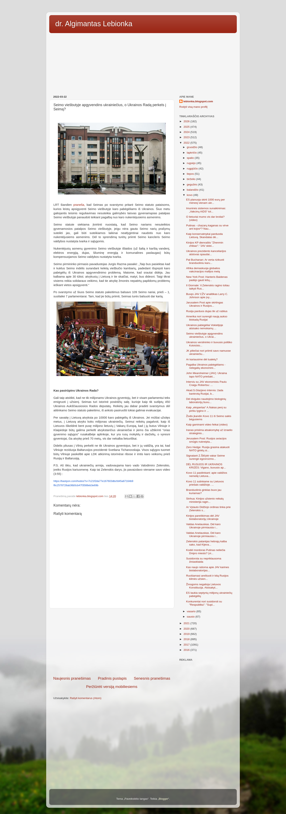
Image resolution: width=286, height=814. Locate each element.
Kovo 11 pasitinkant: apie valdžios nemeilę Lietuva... (206, 474)
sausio (191, 616)
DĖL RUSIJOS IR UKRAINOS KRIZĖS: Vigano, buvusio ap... (206, 466)
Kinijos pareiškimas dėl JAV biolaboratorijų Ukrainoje (202, 517)
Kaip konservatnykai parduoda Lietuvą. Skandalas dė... (204, 235)
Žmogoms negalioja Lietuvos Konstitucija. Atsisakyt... (203, 586)
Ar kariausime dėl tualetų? (202, 359)
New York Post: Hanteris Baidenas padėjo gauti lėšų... (207, 278)
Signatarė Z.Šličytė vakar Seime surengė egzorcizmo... (205, 457)
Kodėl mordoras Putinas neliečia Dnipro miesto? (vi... (205, 552)
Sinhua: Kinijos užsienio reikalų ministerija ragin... (205, 500)
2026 (187, 121)
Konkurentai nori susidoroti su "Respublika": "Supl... (204, 603)
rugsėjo (191, 163)
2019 (187, 633)
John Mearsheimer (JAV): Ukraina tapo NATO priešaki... (206, 375)
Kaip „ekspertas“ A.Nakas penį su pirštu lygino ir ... (206, 409)
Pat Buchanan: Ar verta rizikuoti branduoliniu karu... (205, 261)
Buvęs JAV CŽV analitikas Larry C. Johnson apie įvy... (207, 296)
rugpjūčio (193, 168)
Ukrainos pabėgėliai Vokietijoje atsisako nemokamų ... (204, 327)
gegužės (192, 184)
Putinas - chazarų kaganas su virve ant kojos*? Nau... (207, 227)
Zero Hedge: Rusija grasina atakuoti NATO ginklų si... (208, 449)
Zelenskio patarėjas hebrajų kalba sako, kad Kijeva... (206, 543)
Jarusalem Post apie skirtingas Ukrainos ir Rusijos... (204, 304)
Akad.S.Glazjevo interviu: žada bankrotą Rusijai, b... (204, 392)
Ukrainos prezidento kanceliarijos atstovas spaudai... (206, 253)
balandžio (193, 189)
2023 (187, 137)
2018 (187, 639)
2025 (187, 126)
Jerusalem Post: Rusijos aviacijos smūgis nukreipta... (206, 440)
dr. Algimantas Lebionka (93, 24)
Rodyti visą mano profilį (193, 106)
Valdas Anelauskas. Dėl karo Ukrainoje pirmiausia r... (203, 526)
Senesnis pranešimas (152, 678)
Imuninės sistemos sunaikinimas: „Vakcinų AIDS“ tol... (206, 210)
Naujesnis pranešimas (72, 678)
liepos (191, 173)
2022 (187, 142)
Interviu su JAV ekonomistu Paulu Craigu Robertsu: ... (206, 383)
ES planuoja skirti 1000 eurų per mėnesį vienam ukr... (205, 201)
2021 (187, 623)
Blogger (163, 798)
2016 (187, 649)
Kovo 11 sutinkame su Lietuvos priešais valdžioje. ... (205, 483)
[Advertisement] (143, 62)
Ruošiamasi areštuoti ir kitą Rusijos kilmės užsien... (207, 577)
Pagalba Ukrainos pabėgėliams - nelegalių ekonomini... (205, 366)
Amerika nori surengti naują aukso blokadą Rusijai (206, 318)
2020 (187, 628)
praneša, (79, 204)
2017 (187, 644)
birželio (191, 179)
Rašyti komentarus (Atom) (85, 698)
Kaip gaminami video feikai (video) (207, 424)
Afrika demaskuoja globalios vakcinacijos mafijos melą (203, 270)
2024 (187, 132)
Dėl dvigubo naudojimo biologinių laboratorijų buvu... (206, 400)
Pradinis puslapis (112, 678)
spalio (191, 157)
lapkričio (192, 152)
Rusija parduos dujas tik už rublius (207, 311)
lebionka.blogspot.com (198, 101)
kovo (190, 194)
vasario (191, 611)
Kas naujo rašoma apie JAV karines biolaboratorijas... (207, 569)
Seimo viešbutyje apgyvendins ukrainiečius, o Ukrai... (204, 335)
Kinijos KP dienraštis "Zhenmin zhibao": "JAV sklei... (204, 244)
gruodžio (192, 147)
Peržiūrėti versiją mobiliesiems (111, 686)
